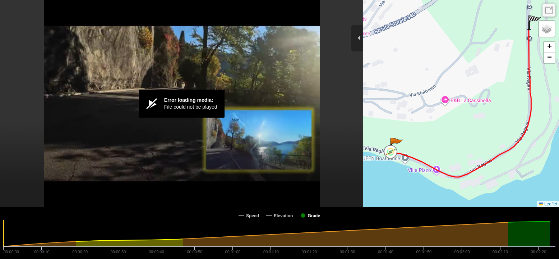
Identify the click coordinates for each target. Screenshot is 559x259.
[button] (396, 145)
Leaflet (548, 203)
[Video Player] (181, 103)
